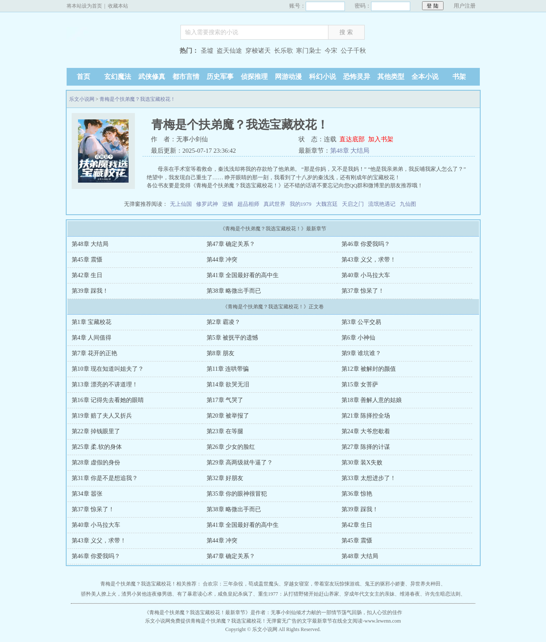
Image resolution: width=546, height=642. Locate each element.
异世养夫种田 (425, 584)
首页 (83, 76)
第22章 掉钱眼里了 (96, 431)
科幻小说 (322, 76)
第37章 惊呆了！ (363, 291)
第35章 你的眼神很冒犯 (237, 494)
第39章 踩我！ (90, 291)
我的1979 (301, 204)
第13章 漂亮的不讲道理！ (105, 384)
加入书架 (380, 139)
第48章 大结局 (350, 150)
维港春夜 (410, 594)
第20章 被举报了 (228, 416)
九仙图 (408, 204)
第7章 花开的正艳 (95, 353)
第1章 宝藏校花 (92, 322)
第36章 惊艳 (357, 494)
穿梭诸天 (258, 50)
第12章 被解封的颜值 (369, 369)
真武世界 (274, 204)
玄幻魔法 (117, 76)
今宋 (331, 50)
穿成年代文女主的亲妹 (369, 594)
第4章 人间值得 (92, 337)
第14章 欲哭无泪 (228, 384)
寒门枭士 (308, 50)
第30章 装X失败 (362, 462)
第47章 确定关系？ (231, 244)
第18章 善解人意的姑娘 (372, 400)
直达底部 (352, 139)
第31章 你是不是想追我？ (105, 478)
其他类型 (390, 76)
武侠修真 (151, 76)
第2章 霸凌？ (224, 322)
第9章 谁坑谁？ (362, 353)
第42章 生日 (87, 275)
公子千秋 (353, 50)
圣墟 (207, 50)
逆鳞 (227, 204)
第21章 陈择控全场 (366, 416)
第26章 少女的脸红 (231, 447)
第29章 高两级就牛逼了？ (240, 462)
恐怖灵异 (356, 76)
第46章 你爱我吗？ (366, 244)
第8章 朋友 (221, 353)
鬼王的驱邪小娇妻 (385, 584)
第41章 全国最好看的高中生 (243, 275)
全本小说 (425, 76)
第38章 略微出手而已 (234, 291)
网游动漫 (288, 76)
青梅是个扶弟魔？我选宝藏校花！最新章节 (197, 612)
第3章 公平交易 (362, 322)
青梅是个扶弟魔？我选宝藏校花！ (137, 99)
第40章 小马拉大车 (366, 275)
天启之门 (353, 204)
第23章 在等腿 (225, 431)
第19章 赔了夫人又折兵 (102, 416)
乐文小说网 (119, 51)
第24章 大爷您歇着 (366, 431)
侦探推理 (254, 76)
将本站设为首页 (84, 6)
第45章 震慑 (87, 259)
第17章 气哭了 (225, 400)
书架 (459, 76)
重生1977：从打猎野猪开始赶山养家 (298, 594)
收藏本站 (118, 6)
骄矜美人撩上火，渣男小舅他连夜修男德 (126, 594)
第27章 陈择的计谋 (366, 447)
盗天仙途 (229, 50)
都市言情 (185, 76)
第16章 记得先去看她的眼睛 (108, 400)
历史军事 (220, 76)
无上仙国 (181, 204)
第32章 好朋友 (225, 478)
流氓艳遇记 (381, 204)
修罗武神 (207, 204)
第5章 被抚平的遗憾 (232, 337)
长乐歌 (283, 50)
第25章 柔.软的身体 (97, 447)
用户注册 (465, 6)
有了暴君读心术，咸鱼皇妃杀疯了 (215, 594)
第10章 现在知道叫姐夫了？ (108, 369)
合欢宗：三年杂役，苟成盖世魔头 (241, 584)
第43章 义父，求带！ (369, 259)
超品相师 (248, 204)
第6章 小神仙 (359, 337)
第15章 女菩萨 (360, 384)
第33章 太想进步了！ (369, 478)
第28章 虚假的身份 (96, 462)
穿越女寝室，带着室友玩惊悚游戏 (322, 584)
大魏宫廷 (327, 204)
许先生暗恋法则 (442, 594)
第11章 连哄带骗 (228, 369)
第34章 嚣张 (87, 494)
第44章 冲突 (222, 259)
